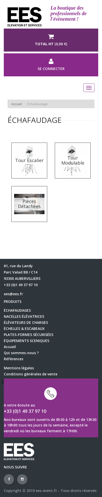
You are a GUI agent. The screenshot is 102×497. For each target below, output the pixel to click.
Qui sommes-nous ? (21, 352)
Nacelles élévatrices (24, 316)
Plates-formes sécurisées (28, 334)
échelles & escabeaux (24, 328)
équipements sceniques (26, 340)
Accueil (16, 104)
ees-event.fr (46, 490)
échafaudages (17, 310)
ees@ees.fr (13, 293)
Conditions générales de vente (30, 374)
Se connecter (51, 64)
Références (13, 358)
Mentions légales (19, 368)
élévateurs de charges (26, 322)
